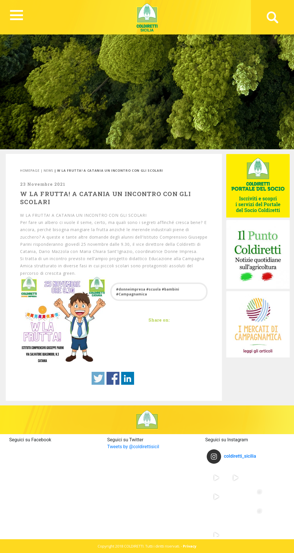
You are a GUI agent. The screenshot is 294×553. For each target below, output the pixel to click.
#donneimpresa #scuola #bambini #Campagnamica (147, 292)
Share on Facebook (113, 378)
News (48, 170)
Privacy (189, 546)
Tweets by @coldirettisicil (133, 446)
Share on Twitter (98, 378)
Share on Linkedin (127, 378)
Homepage (29, 170)
